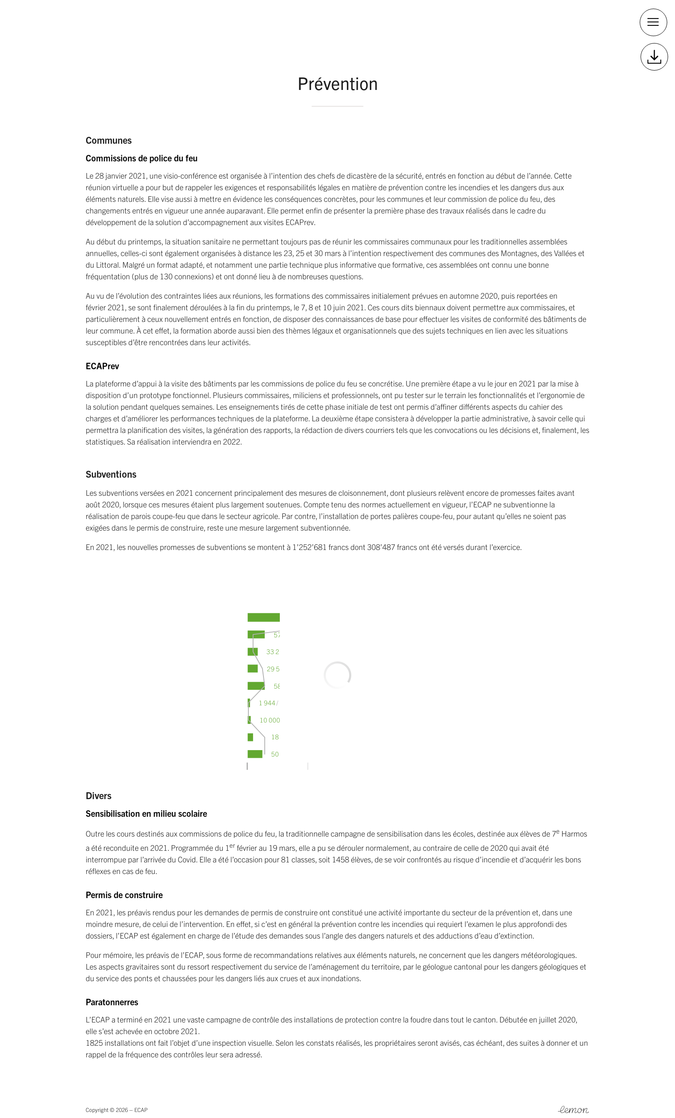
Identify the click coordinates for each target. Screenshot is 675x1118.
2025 (102, 23)
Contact (565, 23)
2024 (134, 23)
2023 (167, 23)
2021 (233, 23)
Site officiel (509, 23)
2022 (200, 23)
